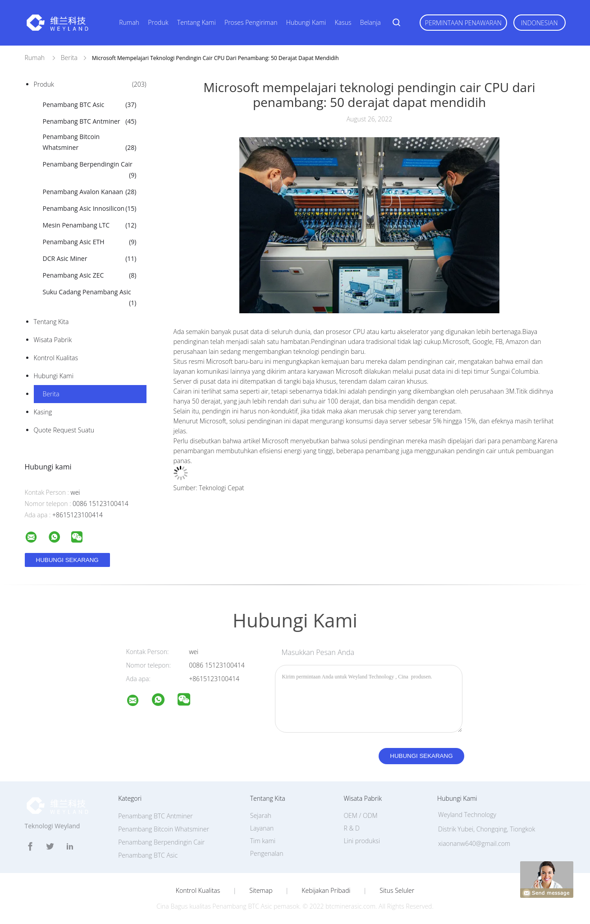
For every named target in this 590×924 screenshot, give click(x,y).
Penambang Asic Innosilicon (90, 208)
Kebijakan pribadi (326, 890)
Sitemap (260, 890)
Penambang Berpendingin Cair (90, 170)
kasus (343, 22)
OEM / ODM (360, 815)
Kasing (43, 412)
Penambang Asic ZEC (90, 275)
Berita (51, 394)
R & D (351, 828)
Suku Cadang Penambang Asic (90, 298)
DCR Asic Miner (90, 258)
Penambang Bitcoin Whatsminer (90, 142)
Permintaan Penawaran (463, 23)
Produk (158, 22)
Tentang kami (196, 22)
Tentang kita (51, 321)
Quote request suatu (64, 430)
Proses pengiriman (250, 22)
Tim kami (262, 840)
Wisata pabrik (53, 339)
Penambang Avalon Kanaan (90, 191)
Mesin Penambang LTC (90, 225)
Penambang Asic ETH (90, 242)
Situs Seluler (397, 890)
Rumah (129, 22)
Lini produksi (361, 840)
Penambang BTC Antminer (90, 121)
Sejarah (260, 815)
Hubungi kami (306, 22)
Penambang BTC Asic (90, 104)
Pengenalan (267, 853)
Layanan (262, 828)
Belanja (370, 22)
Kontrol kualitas (56, 357)
